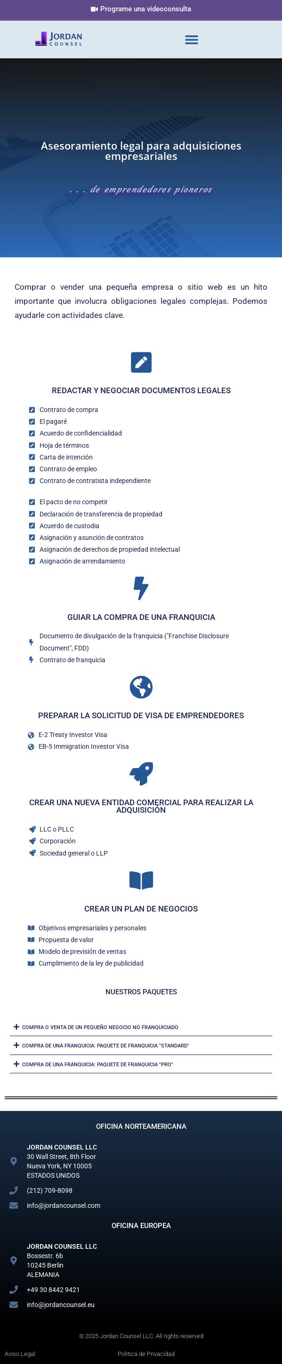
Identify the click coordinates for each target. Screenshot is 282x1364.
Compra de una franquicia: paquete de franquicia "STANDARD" (105, 1046)
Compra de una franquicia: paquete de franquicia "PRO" (97, 1065)
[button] (191, 39)
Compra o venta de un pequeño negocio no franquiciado (100, 1027)
